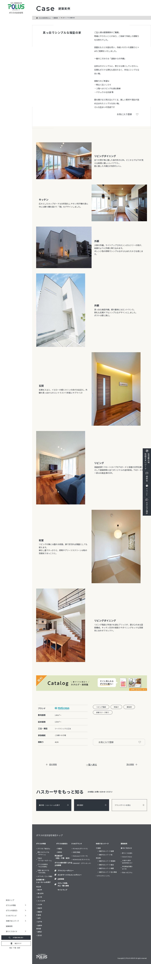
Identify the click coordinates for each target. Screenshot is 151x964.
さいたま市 (41, 901)
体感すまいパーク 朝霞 (106, 868)
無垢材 (129, 707)
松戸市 (39, 922)
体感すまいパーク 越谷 (106, 865)
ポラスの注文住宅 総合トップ (49, 835)
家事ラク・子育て (102, 712)
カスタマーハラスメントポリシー (70, 875)
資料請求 (91, 805)
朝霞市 (39, 912)
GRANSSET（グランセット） (82, 863)
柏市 (38, 918)
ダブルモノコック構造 (44, 876)
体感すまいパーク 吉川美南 (108, 872)
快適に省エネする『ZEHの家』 (43, 871)
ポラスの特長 (41, 843)
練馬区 (39, 932)
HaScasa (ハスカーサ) (80, 856)
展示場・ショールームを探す (54, 805)
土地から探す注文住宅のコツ (127, 861)
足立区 (39, 935)
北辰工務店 (76, 852)
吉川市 (39, 897)
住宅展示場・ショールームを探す (43, 880)
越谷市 (39, 890)
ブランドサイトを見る (129, 805)
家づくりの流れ (127, 853)
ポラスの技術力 (61, 843)
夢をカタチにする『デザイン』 (43, 853)
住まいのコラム (127, 872)
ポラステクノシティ (103, 876)
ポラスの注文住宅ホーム (45, 17)
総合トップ (10, 900)
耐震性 (60, 848)
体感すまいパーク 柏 (105, 855)
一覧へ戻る (91, 764)
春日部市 (40, 893)
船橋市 (39, 925)
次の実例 (131, 764)
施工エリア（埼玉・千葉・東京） (63, 856)
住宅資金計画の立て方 (127, 867)
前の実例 (51, 764)
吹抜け (116, 707)
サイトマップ (62, 890)
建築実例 (9, 926)
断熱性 (60, 852)
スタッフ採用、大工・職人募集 (63, 884)
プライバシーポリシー (66, 870)
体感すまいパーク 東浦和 (107, 861)
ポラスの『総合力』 (44, 848)
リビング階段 (101, 707)
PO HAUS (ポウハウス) (80, 848)
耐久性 (60, 856)
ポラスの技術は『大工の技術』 (42, 865)
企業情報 (61, 879)
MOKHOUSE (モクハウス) (81, 859)
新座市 (39, 908)
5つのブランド (76, 843)
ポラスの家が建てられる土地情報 (63, 863)
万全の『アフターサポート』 (44, 859)
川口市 (39, 904)
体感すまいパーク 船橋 (106, 851)
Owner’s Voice (127, 857)
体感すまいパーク (102, 843)
